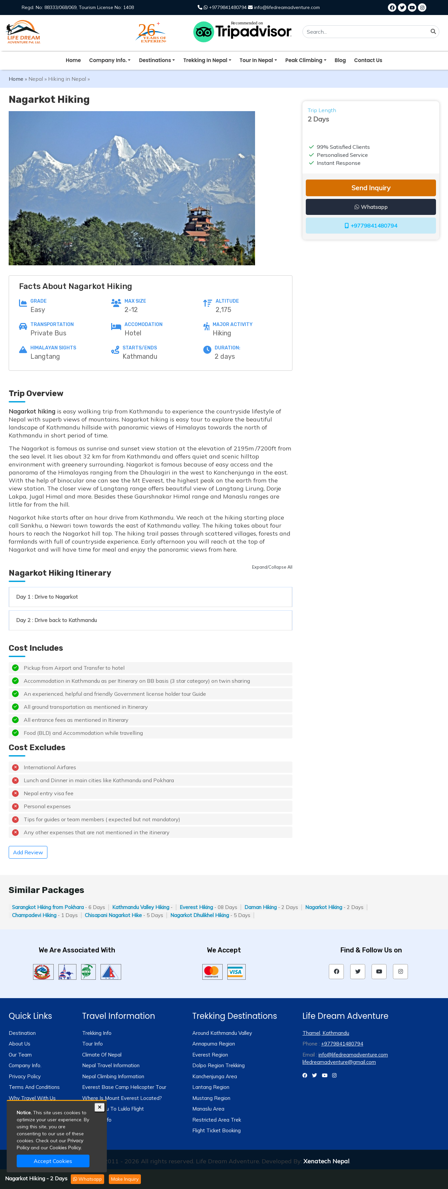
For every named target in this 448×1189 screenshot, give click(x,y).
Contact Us (368, 60)
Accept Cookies (53, 1161)
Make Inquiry (125, 1179)
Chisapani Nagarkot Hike (113, 915)
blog (340, 60)
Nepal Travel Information (111, 1065)
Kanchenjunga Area (214, 1076)
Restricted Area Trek (216, 1120)
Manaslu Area (208, 1109)
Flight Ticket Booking (216, 1130)
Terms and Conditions (34, 1087)
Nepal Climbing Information (113, 1076)
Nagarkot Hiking (323, 907)
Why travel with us (32, 1098)
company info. (108, 60)
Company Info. (25, 1065)
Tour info (92, 1044)
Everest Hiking (196, 907)
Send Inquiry (371, 188)
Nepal (35, 78)
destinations (155, 60)
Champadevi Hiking (34, 915)
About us (19, 1044)
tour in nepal (256, 60)
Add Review (28, 852)
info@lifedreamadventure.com (353, 1055)
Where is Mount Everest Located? (122, 1098)
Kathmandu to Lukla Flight (113, 1109)
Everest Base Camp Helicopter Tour (124, 1087)
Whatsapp (87, 1179)
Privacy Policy (25, 1076)
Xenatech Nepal (326, 1161)
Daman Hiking (260, 907)
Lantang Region (210, 1087)
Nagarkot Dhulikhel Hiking (199, 915)
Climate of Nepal (102, 1055)
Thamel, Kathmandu (325, 1033)
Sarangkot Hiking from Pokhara (48, 907)
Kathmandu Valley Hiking (140, 907)
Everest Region (210, 1055)
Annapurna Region (213, 1044)
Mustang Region (211, 1098)
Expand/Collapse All (272, 567)
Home (73, 60)
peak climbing (303, 60)
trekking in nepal (205, 60)
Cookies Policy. (65, 1148)
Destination (22, 1033)
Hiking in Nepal (67, 78)
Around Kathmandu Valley (222, 1033)
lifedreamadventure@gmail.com (339, 1062)
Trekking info (96, 1033)
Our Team (20, 1055)
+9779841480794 (371, 225)
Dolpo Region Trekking (218, 1065)
